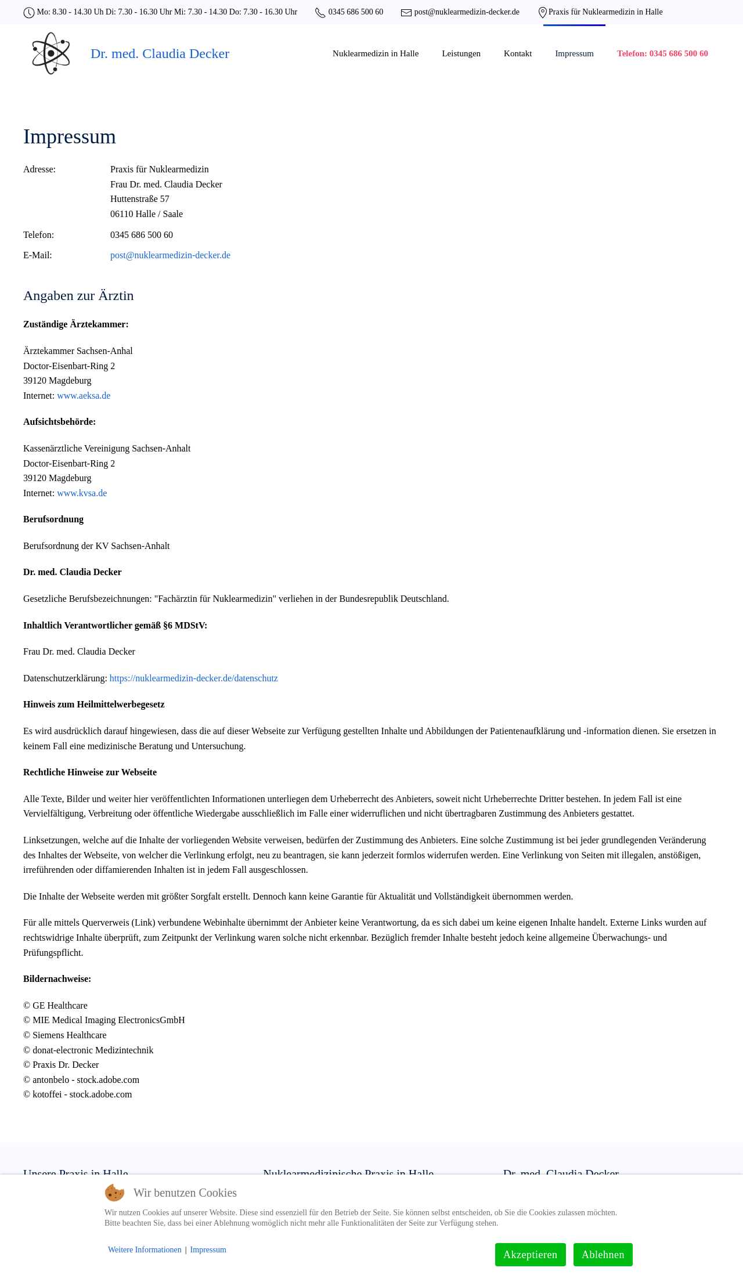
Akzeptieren (530, 1254)
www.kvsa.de (82, 493)
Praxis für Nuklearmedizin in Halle (606, 12)
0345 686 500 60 (354, 12)
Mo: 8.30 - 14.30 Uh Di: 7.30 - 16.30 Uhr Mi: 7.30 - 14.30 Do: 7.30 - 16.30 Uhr (166, 12)
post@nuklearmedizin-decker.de (466, 12)
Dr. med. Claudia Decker (160, 53)
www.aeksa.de (83, 395)
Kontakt (518, 53)
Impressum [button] (574, 53)
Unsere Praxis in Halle (75, 1174)
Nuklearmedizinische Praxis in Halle (348, 1174)
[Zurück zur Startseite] (51, 53)
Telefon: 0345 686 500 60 (662, 53)
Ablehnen (603, 1254)
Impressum (208, 1249)
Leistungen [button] (461, 53)
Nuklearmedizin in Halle (376, 53)
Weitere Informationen (145, 1249)
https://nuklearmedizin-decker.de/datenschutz (192, 678)
